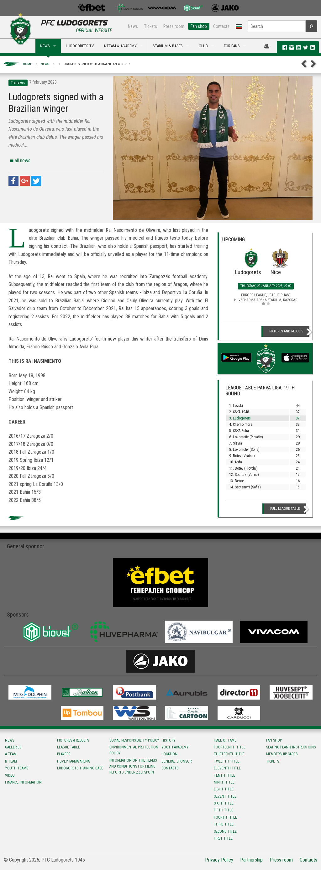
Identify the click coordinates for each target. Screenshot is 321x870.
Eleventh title (227, 768)
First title (223, 838)
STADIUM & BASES (168, 46)
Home (27, 64)
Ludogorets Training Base (80, 768)
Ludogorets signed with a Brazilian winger (93, 64)
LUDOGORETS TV (80, 46)
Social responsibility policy (134, 740)
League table (68, 747)
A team (11, 754)
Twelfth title (226, 761)
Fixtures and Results (286, 331)
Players (63, 754)
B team (11, 761)
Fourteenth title (229, 747)
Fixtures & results (73, 740)
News (133, 26)
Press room (173, 26)
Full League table (285, 509)
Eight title (224, 789)
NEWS (45, 46)
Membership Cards (281, 754)
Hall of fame (225, 740)
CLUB (203, 46)
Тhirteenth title (229, 754)
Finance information (23, 782)
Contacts (221, 26)
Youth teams (16, 768)
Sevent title (225, 796)
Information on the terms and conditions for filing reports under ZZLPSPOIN (133, 766)
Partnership (251, 860)
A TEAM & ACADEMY (120, 46)
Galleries (13, 747)
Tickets (150, 26)
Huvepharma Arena (73, 761)
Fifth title (223, 810)
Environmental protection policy (133, 750)
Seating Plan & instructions (291, 747)
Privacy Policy (219, 860)
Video (10, 775)
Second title (225, 831)
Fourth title (225, 817)
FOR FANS (232, 46)
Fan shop (199, 26)
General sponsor (176, 761)
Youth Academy (175, 747)
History (168, 740)
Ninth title (224, 782)
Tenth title (224, 775)
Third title (224, 824)
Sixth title (224, 803)
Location (169, 754)
